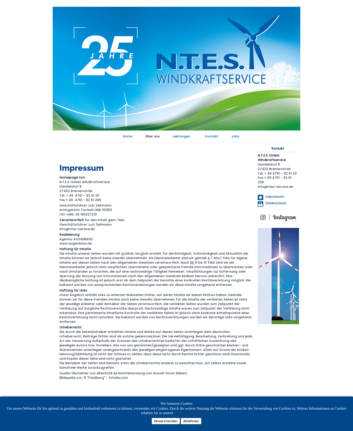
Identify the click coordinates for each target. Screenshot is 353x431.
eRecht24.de (107, 373)
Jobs (230, 136)
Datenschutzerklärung (192, 413)
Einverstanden (165, 421)
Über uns (148, 136)
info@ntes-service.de (77, 229)
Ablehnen (191, 421)
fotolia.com (118, 377)
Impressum (275, 196)
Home (123, 136)
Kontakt (207, 136)
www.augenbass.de (75, 243)
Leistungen (177, 136)
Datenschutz (276, 203)
